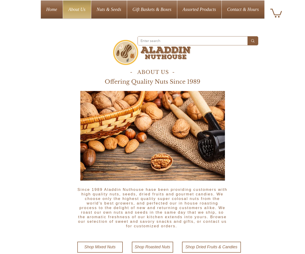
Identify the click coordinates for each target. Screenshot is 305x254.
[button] (276, 13)
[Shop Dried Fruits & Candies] (211, 247)
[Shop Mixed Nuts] (100, 247)
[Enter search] (189, 40)
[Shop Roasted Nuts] (152, 247)
